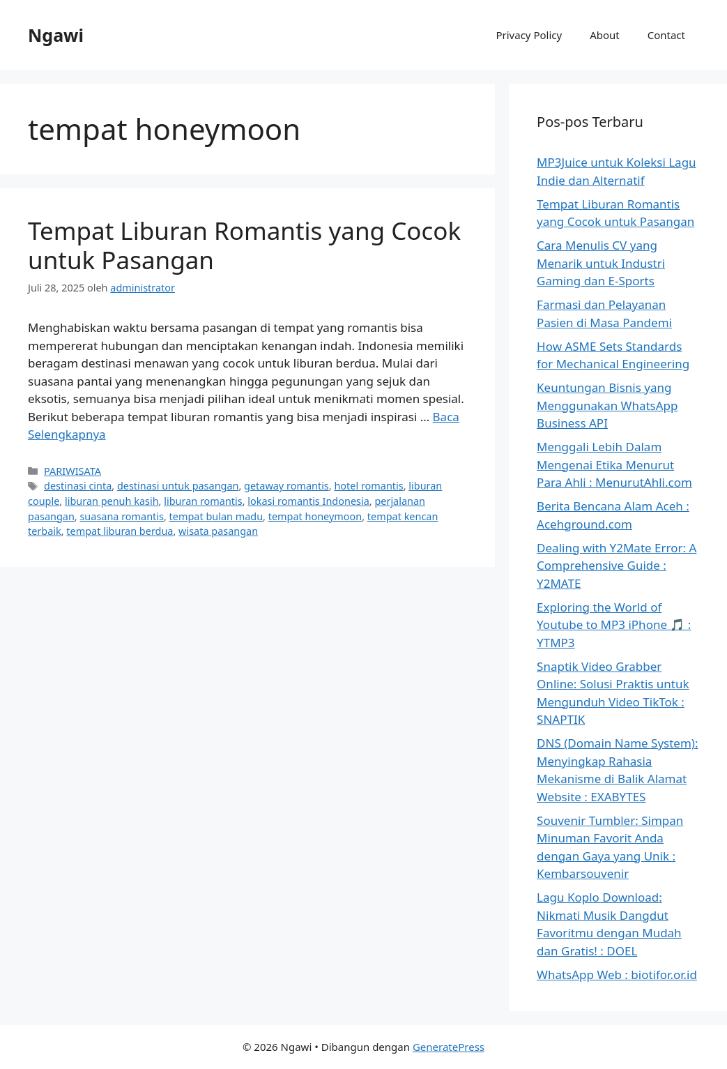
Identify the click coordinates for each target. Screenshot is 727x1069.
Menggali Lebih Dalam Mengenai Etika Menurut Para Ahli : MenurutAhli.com (614, 464)
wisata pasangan (218, 531)
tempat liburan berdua (119, 531)
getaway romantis (286, 485)
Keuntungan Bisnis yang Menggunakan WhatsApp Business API (607, 405)
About (605, 35)
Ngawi (56, 35)
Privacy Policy (529, 35)
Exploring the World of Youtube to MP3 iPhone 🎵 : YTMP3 (614, 625)
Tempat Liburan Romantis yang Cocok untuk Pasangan (244, 245)
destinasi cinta (78, 485)
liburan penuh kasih (112, 501)
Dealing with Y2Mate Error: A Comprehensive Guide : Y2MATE (616, 565)
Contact (666, 35)
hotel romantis (368, 485)
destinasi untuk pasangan (178, 485)
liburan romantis (203, 501)
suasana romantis (121, 516)
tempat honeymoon (315, 516)
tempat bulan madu (216, 516)
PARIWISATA (72, 471)
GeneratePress (448, 1047)
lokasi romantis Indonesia (308, 501)
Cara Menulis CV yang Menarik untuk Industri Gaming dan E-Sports (601, 263)
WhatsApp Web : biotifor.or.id (617, 974)
